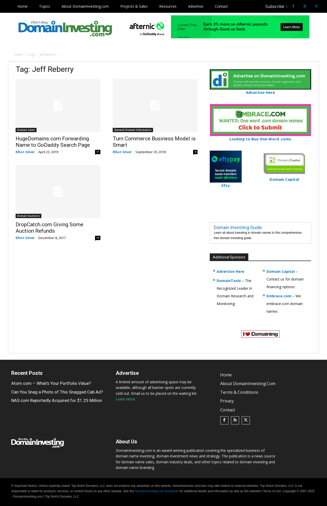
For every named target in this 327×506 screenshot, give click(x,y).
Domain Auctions (28, 216)
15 (97, 238)
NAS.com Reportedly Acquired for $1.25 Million (56, 400)
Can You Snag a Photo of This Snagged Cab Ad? (57, 392)
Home (18, 54)
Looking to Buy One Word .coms (260, 136)
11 (97, 152)
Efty (226, 183)
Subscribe (274, 6)
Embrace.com (278, 296)
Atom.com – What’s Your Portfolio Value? (51, 383)
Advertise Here (260, 90)
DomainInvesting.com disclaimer (157, 491)
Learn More (125, 399)
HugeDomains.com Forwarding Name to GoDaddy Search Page (53, 142)
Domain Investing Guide (238, 227)
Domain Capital (280, 271)
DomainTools (229, 280)
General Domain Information (132, 130)
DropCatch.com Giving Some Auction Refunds (49, 227)
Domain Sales (26, 130)
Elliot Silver (25, 152)
